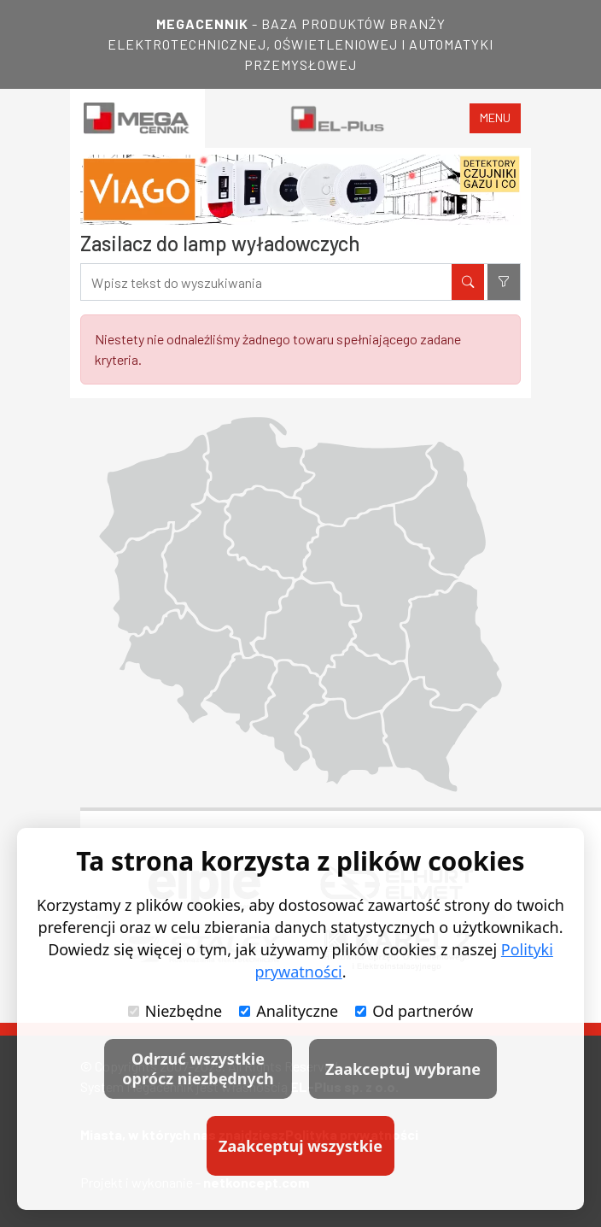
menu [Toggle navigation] (495, 117)
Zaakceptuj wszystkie (300, 1146)
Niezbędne (175, 1011)
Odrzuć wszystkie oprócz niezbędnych (197, 1068)
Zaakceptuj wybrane (403, 1069)
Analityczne (288, 1011)
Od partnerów (414, 1011)
